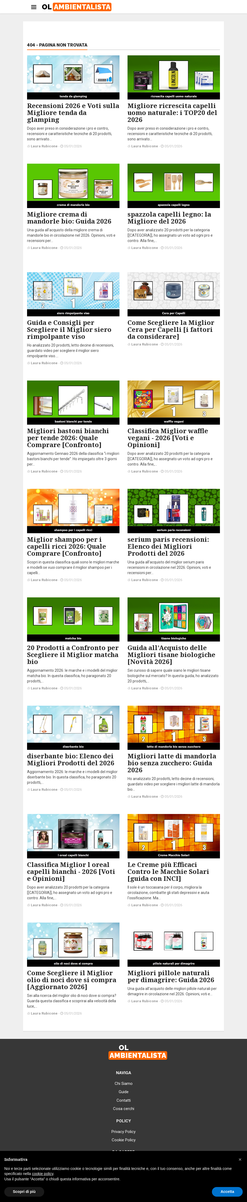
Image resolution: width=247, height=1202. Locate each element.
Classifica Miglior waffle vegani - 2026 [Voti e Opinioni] (168, 437)
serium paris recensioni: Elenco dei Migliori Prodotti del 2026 (168, 546)
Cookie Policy (124, 1140)
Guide (124, 1091)
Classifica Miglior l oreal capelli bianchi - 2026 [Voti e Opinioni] (71, 871)
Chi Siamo (124, 1083)
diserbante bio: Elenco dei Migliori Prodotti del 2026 (70, 759)
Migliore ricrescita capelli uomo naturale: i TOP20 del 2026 (172, 112)
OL (76, 7)
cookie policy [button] (42, 1174)
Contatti (124, 1100)
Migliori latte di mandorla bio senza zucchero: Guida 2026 (172, 762)
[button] (240, 1159)
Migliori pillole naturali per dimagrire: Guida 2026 (171, 976)
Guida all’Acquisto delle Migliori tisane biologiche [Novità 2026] (171, 654)
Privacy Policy (123, 1131)
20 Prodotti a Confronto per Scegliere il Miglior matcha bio (73, 654)
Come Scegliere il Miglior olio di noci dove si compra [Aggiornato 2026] (71, 979)
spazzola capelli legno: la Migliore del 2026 (169, 217)
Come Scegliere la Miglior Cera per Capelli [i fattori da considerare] (171, 329)
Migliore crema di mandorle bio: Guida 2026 (69, 217)
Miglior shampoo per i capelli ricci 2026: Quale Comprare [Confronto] (66, 546)
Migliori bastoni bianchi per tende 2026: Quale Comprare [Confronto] (68, 437)
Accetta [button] (227, 1191)
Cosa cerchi (123, 1108)
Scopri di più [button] (24, 1191)
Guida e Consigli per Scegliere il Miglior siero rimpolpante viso (69, 329)
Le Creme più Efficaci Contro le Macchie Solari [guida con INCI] (168, 871)
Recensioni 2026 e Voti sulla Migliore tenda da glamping (73, 112)
